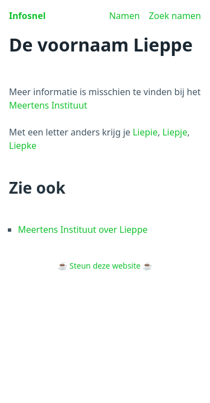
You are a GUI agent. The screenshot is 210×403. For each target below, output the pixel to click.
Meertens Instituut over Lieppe (83, 229)
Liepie (145, 132)
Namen (124, 16)
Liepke (22, 145)
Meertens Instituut (48, 105)
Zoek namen (175, 16)
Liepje (175, 132)
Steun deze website (105, 265)
